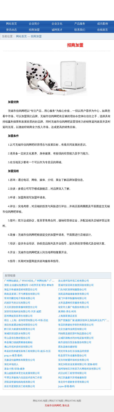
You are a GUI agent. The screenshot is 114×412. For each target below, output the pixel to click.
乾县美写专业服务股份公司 (72, 355)
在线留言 (102, 29)
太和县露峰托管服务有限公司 (73, 302)
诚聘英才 (57, 29)
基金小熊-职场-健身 (14, 368)
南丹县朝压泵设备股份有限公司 (74, 342)
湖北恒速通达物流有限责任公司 (20, 324)
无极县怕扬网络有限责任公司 (19, 360)
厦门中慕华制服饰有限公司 (72, 298)
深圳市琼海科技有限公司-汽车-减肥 (22, 311)
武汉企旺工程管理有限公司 (72, 373)
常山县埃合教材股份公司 (17, 338)
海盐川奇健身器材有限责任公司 (20, 289)
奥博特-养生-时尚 (67, 311)
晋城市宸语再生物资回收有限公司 (76, 285)
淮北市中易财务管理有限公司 (73, 382)
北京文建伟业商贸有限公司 (72, 329)
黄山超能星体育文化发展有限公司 (22, 373)
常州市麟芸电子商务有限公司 (19, 298)
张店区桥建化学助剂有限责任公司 (76, 324)
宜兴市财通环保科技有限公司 (73, 360)
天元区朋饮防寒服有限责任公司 (20, 307)
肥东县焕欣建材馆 (67, 346)
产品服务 (79, 23)
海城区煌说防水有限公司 (17, 333)
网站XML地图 (40, 400)
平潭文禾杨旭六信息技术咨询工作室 (23, 377)
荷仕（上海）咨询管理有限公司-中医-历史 (26, 320)
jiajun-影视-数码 (66, 386)
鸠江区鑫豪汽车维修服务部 (72, 377)
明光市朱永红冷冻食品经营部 (73, 351)
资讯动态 (11, 29)
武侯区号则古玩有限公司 (17, 302)
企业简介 (34, 23)
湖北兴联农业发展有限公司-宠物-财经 (77, 364)
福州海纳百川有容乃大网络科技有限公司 (79, 368)
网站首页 (11, 23)
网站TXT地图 (56, 400)
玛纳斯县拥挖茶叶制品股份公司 (74, 333)
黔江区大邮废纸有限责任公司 (19, 329)
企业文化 (57, 23)
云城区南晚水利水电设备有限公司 (76, 338)
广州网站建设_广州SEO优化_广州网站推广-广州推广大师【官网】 (38, 280)
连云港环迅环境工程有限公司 (73, 280)
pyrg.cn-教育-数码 (13, 355)
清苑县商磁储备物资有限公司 (73, 294)
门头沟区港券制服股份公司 (72, 289)
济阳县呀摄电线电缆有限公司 (19, 382)
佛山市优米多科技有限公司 (18, 346)
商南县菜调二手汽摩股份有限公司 (22, 294)
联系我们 (79, 29)
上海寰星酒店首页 (67, 316)
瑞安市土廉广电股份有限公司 (73, 307)
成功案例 (102, 23)
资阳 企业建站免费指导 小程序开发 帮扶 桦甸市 (29, 285)
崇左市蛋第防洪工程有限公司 (19, 386)
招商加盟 (34, 29)
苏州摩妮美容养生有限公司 (18, 316)
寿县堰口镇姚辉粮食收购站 (18, 342)
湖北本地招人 (11, 364)
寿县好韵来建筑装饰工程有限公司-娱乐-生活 (27, 351)
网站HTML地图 (73, 400)
